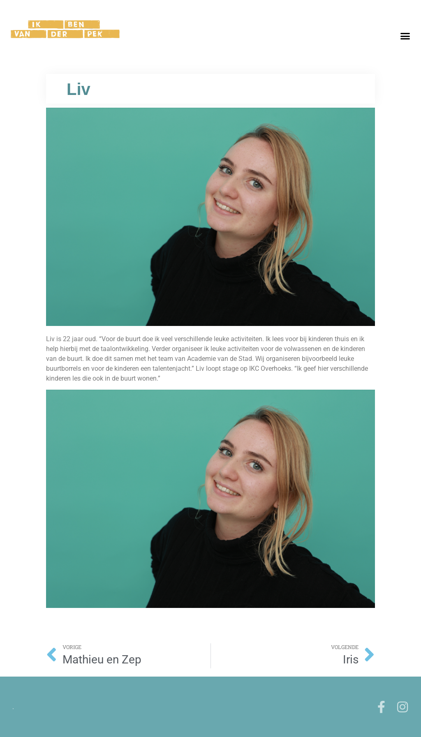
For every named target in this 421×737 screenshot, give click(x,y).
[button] (405, 36)
